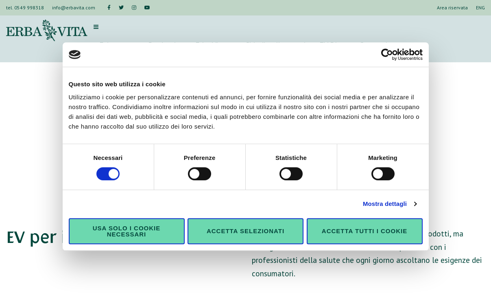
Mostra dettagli (385, 203)
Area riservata (452, 7)
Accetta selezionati (245, 230)
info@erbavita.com (73, 7)
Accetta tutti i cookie (364, 230)
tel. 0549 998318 (25, 7)
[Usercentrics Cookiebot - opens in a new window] (387, 54)
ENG (480, 7)
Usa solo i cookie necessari (126, 231)
